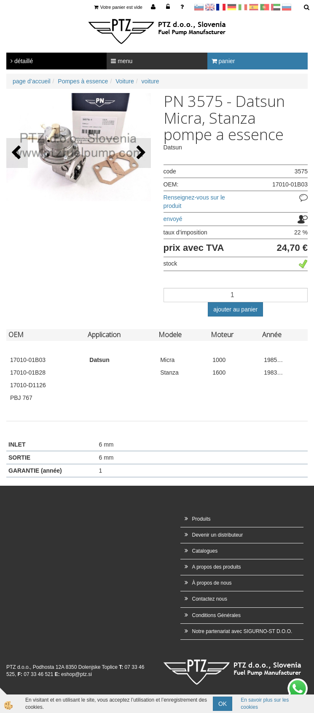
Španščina (253, 7)
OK (222, 703)
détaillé (22, 61)
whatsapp (297, 682)
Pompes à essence (83, 81)
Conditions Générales (216, 615)
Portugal (264, 7)
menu (121, 61)
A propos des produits (216, 567)
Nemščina (231, 7)
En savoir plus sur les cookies (265, 703)
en (210, 7)
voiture (150, 81)
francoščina (220, 7)
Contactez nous (209, 599)
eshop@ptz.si (76, 674)
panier (223, 61)
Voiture (124, 81)
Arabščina (275, 7)
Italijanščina (242, 7)
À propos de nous (212, 583)
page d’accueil (32, 81)
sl (199, 7)
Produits (201, 519)
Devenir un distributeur (217, 535)
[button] (140, 153)
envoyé (173, 218)
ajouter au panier (235, 309)
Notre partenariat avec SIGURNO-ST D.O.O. (242, 631)
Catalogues (205, 551)
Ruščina (286, 7)
